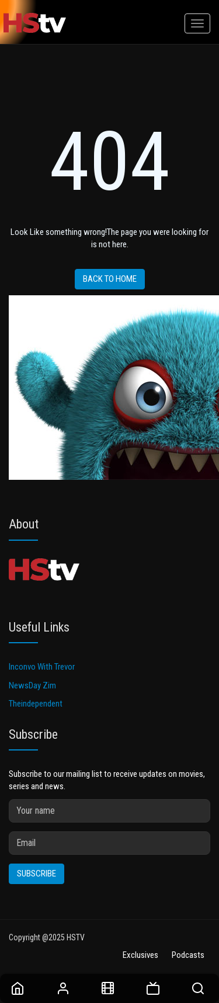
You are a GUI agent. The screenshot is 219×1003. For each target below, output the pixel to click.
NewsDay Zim (32, 685)
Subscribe (36, 873)
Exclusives (140, 955)
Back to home (110, 279)
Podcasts (188, 955)
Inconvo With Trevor (42, 666)
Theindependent (35, 703)
